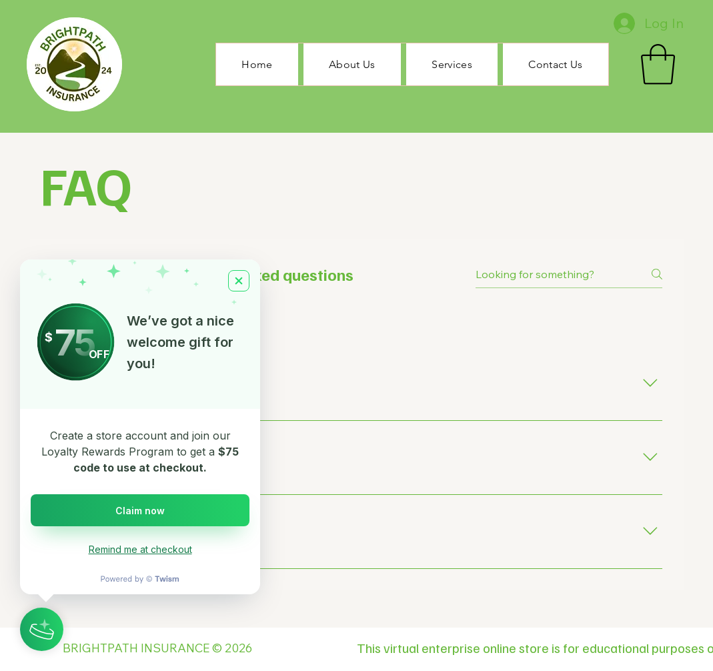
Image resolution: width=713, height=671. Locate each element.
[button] (658, 64)
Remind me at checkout (140, 549)
